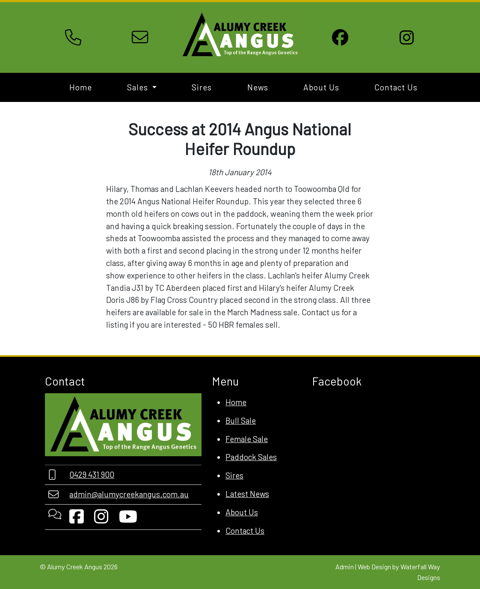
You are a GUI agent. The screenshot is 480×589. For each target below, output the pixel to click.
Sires (202, 87)
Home (80, 87)
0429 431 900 (91, 474)
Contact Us (396, 87)
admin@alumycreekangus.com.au (129, 494)
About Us (321, 87)
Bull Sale (240, 420)
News (257, 87)
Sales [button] (138, 87)
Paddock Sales (251, 457)
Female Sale (246, 439)
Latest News (247, 494)
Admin (344, 566)
